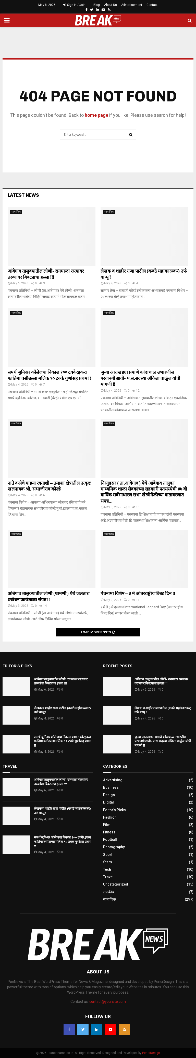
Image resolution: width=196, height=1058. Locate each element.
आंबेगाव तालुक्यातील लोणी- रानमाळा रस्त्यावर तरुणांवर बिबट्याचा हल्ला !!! (46, 274)
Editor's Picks (114, 810)
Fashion (110, 817)
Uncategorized (115, 884)
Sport (107, 855)
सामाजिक (16, 211)
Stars (107, 862)
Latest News (23, 195)
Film (107, 825)
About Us (110, 5)
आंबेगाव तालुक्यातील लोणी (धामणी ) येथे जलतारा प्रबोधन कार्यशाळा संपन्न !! (49, 596)
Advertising (112, 780)
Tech (107, 869)
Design (109, 795)
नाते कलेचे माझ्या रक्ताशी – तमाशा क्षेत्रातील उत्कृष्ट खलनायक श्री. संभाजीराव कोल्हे (49, 486)
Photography (114, 847)
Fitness (109, 832)
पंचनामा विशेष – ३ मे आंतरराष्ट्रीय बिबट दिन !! (138, 593)
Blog (96, 5)
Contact (152, 5)
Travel (108, 877)
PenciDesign (151, 1053)
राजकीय (108, 892)
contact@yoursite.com (107, 1001)
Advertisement (131, 5)
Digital (108, 802)
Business (111, 787)
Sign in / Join (74, 5)
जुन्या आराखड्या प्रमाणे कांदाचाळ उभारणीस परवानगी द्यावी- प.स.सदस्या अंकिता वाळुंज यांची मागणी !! (140, 378)
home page (96, 115)
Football (110, 840)
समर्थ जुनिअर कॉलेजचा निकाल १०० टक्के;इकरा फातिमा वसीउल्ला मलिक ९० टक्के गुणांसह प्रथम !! (49, 375)
